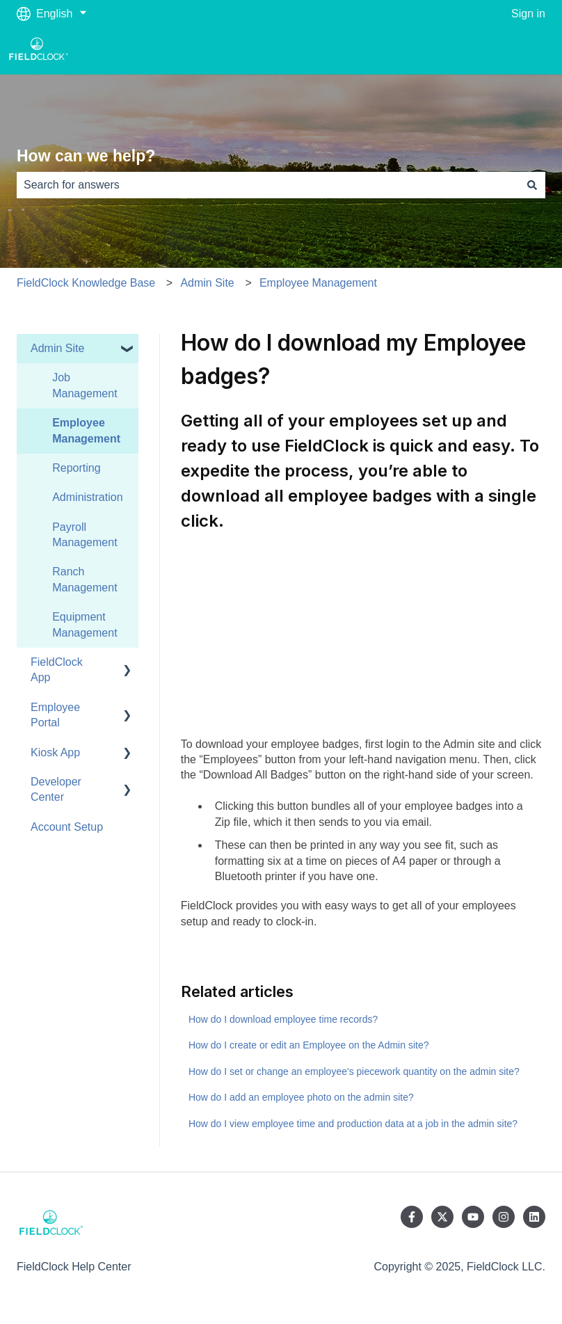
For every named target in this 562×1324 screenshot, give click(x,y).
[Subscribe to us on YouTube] (473, 1217)
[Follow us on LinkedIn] (534, 1217)
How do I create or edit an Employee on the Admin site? (308, 1045)
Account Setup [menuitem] (67, 827)
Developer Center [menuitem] (56, 789)
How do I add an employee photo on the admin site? (301, 1097)
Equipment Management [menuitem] (84, 624)
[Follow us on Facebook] (412, 1217)
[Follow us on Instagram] (503, 1217)
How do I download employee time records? (283, 1019)
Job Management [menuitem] (84, 385)
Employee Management (318, 283)
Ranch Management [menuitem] (84, 579)
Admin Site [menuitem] (57, 348)
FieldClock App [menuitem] (57, 669)
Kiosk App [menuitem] (55, 752)
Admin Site (207, 283)
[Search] (532, 185)
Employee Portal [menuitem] (55, 714)
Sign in (528, 13)
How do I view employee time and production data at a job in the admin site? (352, 1123)
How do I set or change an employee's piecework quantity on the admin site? (354, 1071)
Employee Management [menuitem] (86, 430)
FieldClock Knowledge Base (86, 283)
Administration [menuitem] (87, 497)
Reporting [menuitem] (76, 468)
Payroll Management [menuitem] (84, 534)
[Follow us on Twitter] (442, 1217)
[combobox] (268, 185)
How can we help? (86, 156)
